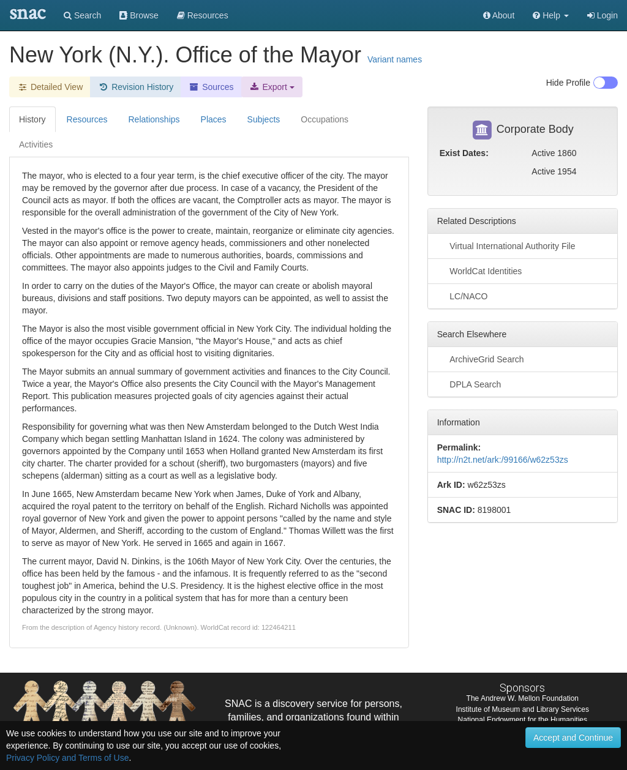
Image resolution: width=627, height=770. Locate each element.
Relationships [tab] (153, 119)
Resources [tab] (87, 119)
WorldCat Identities (479, 270)
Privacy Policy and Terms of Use (67, 758)
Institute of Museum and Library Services (522, 709)
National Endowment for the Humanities (522, 720)
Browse (139, 15)
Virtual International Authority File (506, 245)
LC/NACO (462, 295)
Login (602, 15)
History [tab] (32, 119)
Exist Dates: (464, 153)
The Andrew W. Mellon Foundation (523, 698)
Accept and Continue (573, 737)
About (499, 15)
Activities (36, 144)
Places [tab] (214, 119)
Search (82, 15)
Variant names (394, 59)
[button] (551, 15)
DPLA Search (469, 383)
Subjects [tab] (263, 119)
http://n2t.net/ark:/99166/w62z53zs (502, 460)
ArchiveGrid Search (480, 358)
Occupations (324, 119)
